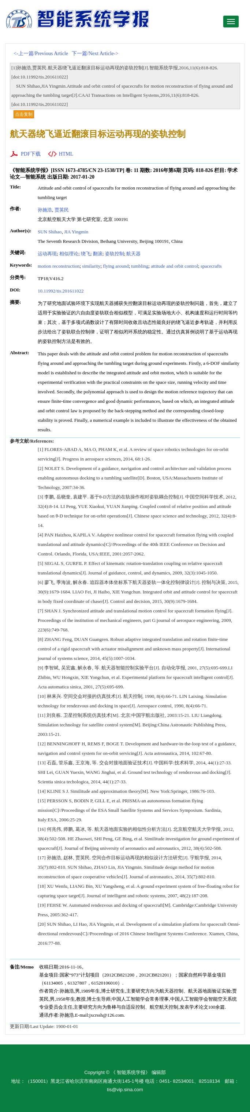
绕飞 (85, 253)
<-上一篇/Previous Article (41, 53)
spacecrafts (211, 266)
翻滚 (97, 253)
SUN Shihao (49, 231)
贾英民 (62, 210)
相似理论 (68, 253)
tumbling (139, 266)
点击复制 (24, 114)
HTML (66, 154)
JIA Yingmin (76, 231)
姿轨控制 (114, 253)
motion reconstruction (58, 266)
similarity (91, 266)
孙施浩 (45, 210)
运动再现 (47, 253)
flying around (115, 266)
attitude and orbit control (174, 266)
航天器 (133, 253)
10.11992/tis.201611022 (60, 291)
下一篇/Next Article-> (95, 53)
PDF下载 (31, 154)
